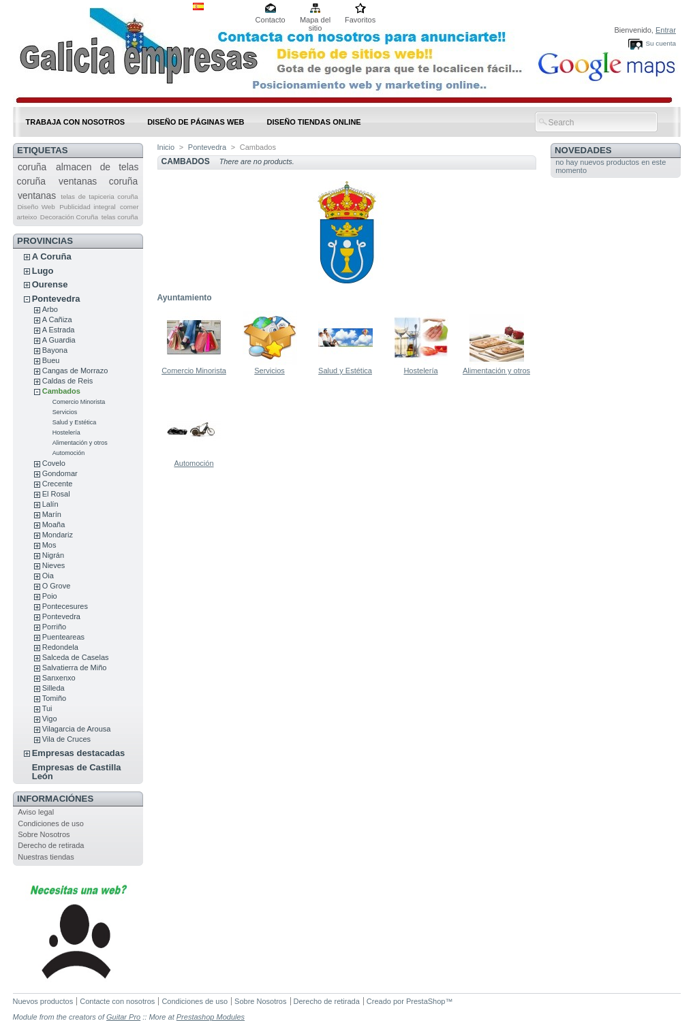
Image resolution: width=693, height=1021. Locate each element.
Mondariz (57, 535)
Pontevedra (56, 299)
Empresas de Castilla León (76, 771)
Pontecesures (65, 606)
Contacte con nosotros (117, 1001)
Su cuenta (660, 43)
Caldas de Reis (67, 381)
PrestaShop (425, 1001)
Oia (48, 575)
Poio (49, 596)
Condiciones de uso (51, 823)
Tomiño (54, 698)
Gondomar (60, 473)
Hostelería (66, 432)
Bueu (51, 360)
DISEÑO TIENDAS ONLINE (314, 122)
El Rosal (56, 494)
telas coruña (120, 217)
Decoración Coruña (69, 217)
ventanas (37, 195)
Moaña (53, 524)
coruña (32, 166)
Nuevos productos (43, 1001)
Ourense (50, 284)
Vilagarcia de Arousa (76, 729)
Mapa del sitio (315, 21)
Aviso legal (36, 812)
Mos (49, 545)
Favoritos (360, 20)
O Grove (56, 586)
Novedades (583, 150)
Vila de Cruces (66, 739)
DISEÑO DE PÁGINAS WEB (195, 122)
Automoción (68, 453)
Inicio (166, 147)
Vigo (49, 718)
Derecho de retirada (51, 845)
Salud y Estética (74, 422)
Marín (51, 514)
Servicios (65, 412)
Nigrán (53, 555)
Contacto (271, 20)
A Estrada (58, 330)
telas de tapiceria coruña (99, 196)
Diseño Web (36, 206)
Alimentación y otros (80, 442)
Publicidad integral (87, 206)
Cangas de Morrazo (75, 370)
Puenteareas (63, 637)
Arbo (50, 309)
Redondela (60, 647)
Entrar (666, 30)
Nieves (53, 565)
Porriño (54, 627)
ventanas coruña (98, 181)
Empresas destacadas (78, 753)
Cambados (61, 391)
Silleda (53, 688)
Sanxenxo (59, 678)
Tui (47, 708)
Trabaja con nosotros (75, 122)
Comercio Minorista (79, 401)
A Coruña (52, 256)
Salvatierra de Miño (74, 667)
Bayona (54, 350)
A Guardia (59, 340)
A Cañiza (57, 319)
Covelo (53, 463)
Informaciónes (55, 799)
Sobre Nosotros (44, 834)
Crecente (57, 484)
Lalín (50, 504)
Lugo (43, 271)
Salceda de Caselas (75, 657)
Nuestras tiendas (46, 857)
